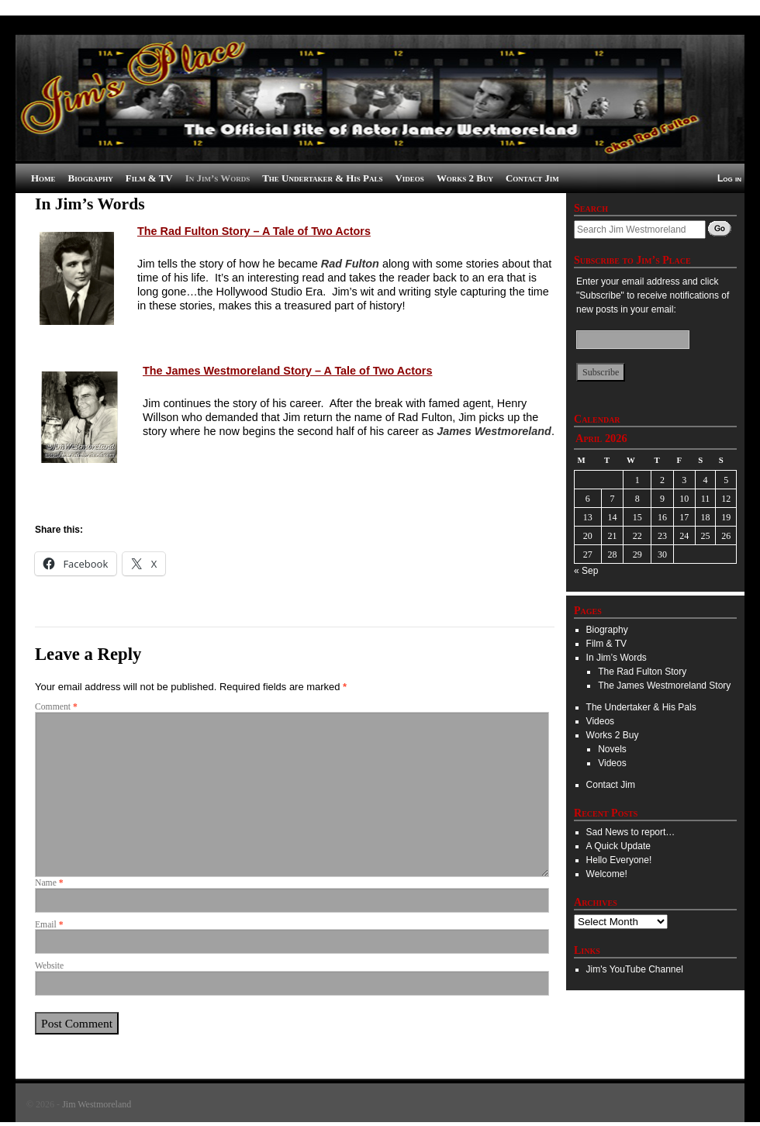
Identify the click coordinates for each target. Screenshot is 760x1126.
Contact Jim (532, 178)
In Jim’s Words (217, 178)
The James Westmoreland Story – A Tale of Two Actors (287, 370)
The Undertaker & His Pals (322, 178)
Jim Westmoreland (96, 1104)
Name (49, 883)
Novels (612, 749)
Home (43, 178)
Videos (410, 178)
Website (49, 966)
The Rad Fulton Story (642, 671)
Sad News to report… (630, 832)
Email (49, 925)
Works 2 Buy (465, 178)
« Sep (586, 570)
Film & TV (149, 178)
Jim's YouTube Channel (634, 969)
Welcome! (606, 874)
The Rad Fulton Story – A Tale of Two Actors (254, 231)
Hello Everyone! (619, 860)
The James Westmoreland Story (664, 685)
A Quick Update (618, 846)
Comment (56, 707)
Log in (729, 178)
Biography (90, 178)
